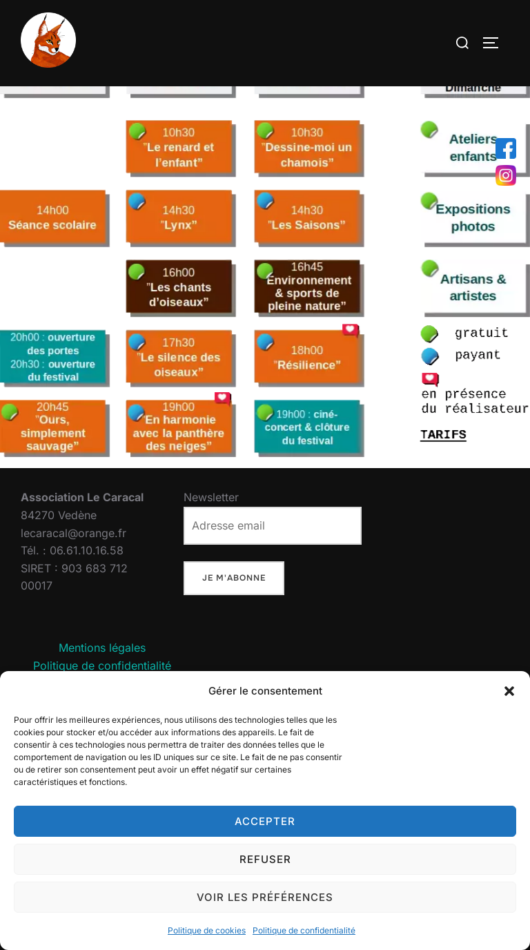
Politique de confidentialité (304, 930)
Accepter (265, 821)
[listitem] (180, 175)
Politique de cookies (207, 930)
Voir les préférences (265, 897)
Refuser (265, 859)
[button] (509, 691)
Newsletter (273, 547)
